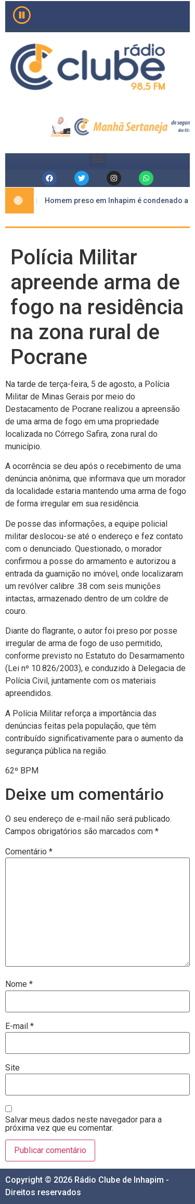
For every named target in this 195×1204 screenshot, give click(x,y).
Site (12, 1068)
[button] (97, 158)
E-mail (19, 1026)
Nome (19, 984)
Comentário (29, 852)
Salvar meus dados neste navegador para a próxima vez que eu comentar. (83, 1124)
